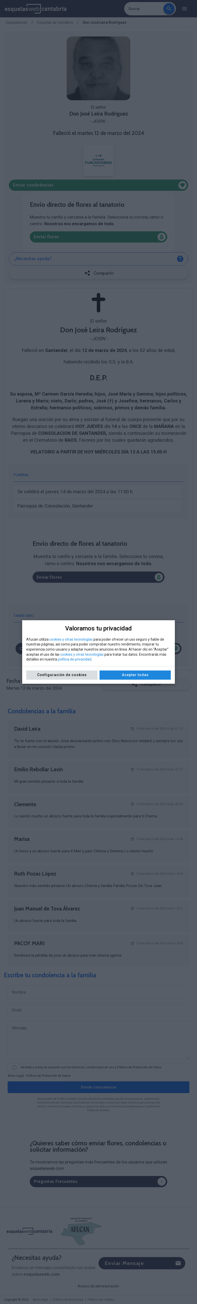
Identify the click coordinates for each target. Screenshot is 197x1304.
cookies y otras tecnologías (71, 639)
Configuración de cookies (62, 675)
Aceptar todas (135, 675)
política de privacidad (74, 659)
